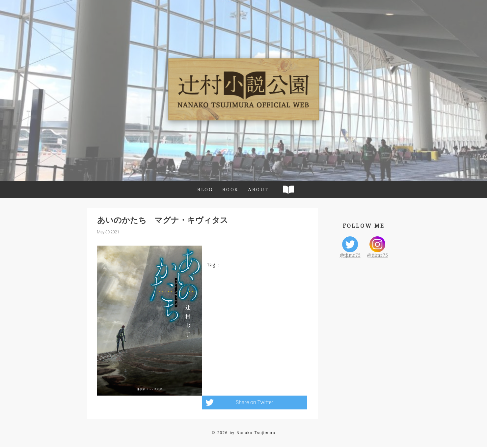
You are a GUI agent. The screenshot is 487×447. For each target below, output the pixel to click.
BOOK (230, 189)
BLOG (205, 189)
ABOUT (258, 189)
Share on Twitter (254, 402)
